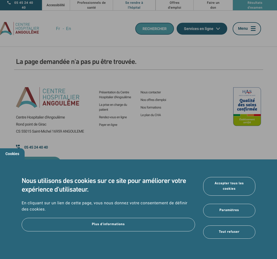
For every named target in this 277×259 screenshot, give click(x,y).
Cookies (12, 154)
